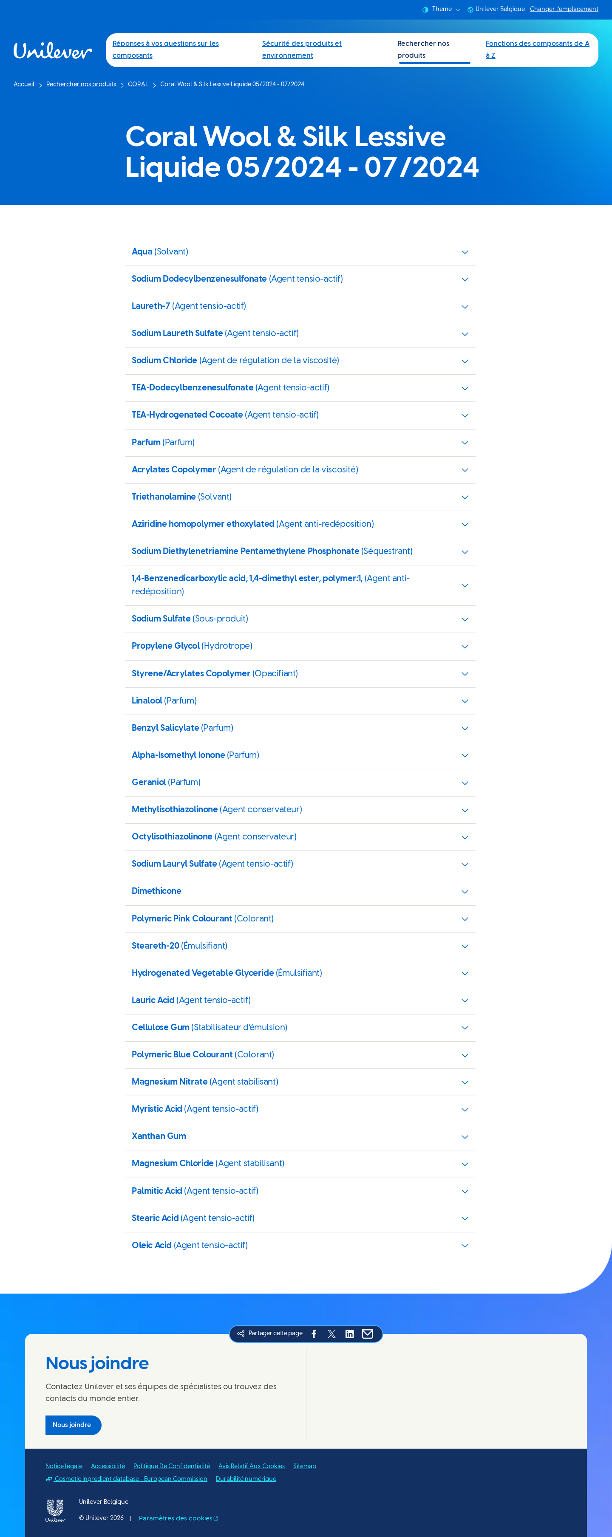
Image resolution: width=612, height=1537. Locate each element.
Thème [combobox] (441, 9)
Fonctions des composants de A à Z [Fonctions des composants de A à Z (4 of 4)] (537, 49)
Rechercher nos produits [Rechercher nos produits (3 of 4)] (423, 49)
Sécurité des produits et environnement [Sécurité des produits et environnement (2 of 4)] (302, 49)
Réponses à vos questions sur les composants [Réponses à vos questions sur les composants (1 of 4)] (166, 49)
